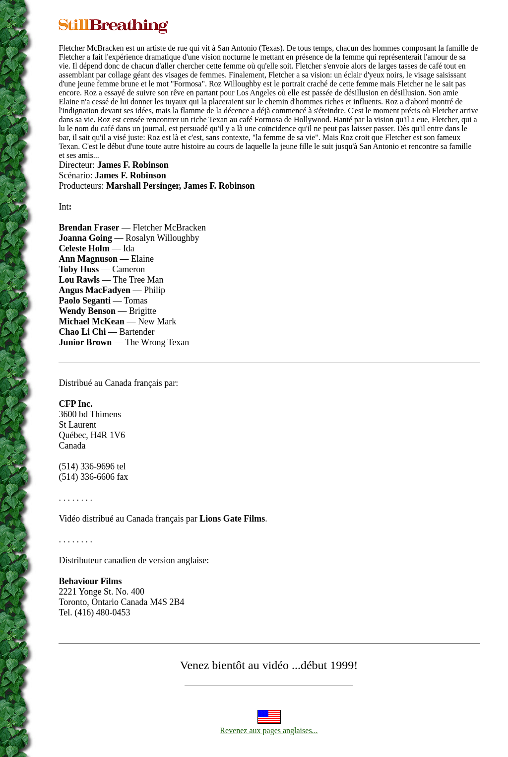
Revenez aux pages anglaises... (269, 730)
